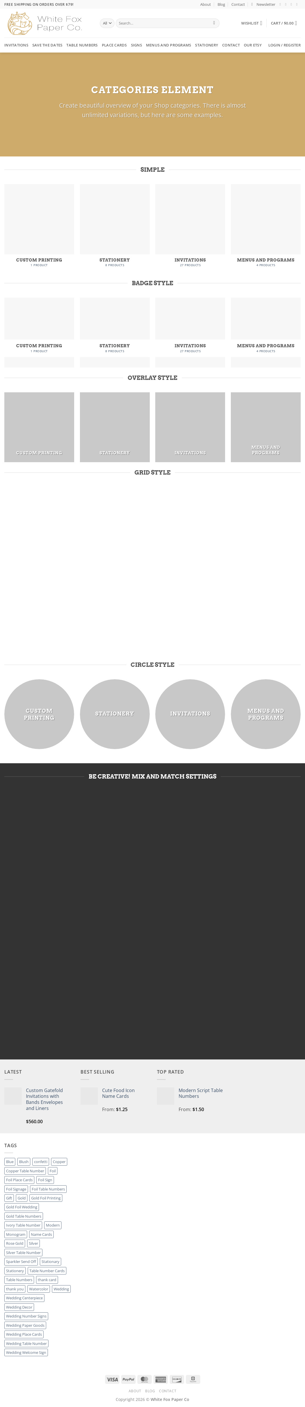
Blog (221, 4)
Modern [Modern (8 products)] (53, 1225)
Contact (238, 4)
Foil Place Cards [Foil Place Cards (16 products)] (19, 1179)
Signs (136, 45)
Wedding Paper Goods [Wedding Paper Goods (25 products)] (25, 1325)
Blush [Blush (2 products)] (24, 1161)
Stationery (206, 45)
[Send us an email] (298, 4)
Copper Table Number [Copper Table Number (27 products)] (25, 1170)
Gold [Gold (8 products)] (22, 1198)
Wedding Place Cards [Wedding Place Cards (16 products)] (24, 1334)
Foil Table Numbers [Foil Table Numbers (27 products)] (48, 1189)
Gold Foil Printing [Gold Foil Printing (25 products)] (46, 1198)
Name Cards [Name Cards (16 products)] (41, 1234)
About (205, 4)
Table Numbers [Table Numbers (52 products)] (19, 1279)
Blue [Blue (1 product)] (10, 1161)
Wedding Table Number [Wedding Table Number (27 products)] (26, 1343)
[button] (263, 4)
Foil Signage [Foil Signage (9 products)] (16, 1189)
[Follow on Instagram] (287, 4)
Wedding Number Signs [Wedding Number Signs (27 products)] (26, 1316)
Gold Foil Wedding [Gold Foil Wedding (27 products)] (21, 1207)
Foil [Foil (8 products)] (53, 1170)
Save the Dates (47, 45)
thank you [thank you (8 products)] (15, 1289)
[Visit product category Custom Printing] (39, 228)
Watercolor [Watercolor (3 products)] (38, 1289)
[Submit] (214, 23)
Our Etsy (253, 45)
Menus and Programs (168, 45)
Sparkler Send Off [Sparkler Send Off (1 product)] (21, 1261)
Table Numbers (82, 45)
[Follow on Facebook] (281, 4)
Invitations (16, 45)
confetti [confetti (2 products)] (40, 1161)
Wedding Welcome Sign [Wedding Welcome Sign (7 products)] (26, 1352)
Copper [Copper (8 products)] (59, 1161)
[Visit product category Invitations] (190, 228)
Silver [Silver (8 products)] (33, 1243)
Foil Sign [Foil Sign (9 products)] (45, 1179)
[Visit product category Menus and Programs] (266, 228)
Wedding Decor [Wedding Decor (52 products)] (19, 1307)
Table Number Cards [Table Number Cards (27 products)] (47, 1270)
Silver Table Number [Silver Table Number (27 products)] (23, 1252)
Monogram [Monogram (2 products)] (15, 1234)
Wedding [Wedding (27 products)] (61, 1289)
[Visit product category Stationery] (115, 228)
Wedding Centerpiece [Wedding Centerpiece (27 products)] (24, 1297)
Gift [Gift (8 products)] (9, 1198)
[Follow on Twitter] (292, 4)
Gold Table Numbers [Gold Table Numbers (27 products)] (23, 1216)
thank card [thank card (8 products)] (47, 1279)
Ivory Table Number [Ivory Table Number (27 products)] (23, 1225)
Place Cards (114, 45)
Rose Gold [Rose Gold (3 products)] (14, 1243)
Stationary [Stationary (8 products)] (50, 1261)
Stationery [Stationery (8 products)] (15, 1270)
